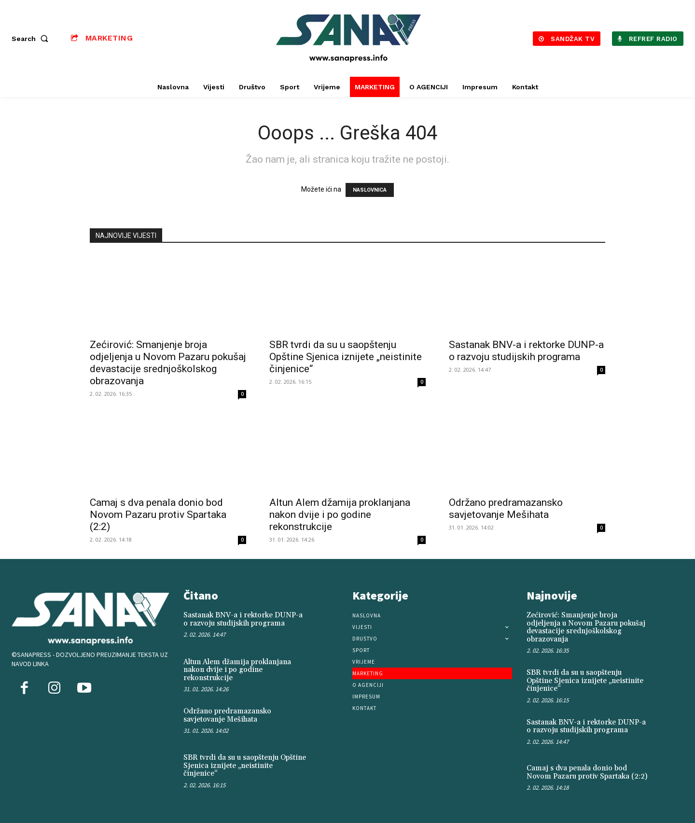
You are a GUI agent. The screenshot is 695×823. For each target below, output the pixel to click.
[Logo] (349, 38)
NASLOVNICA (370, 190)
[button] (32, 38)
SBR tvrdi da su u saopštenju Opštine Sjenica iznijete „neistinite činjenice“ (345, 357)
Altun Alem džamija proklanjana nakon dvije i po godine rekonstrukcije (339, 514)
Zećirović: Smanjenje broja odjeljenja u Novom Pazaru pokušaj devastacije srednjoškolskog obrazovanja (168, 363)
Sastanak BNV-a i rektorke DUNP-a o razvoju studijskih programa (526, 351)
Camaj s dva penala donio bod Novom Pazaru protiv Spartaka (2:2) (158, 514)
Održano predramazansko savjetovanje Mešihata (506, 508)
